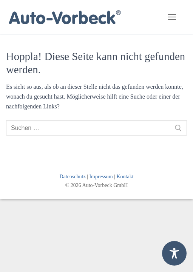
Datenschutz (72, 176)
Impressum (101, 176)
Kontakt (124, 176)
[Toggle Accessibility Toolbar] (174, 253)
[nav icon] (172, 17)
